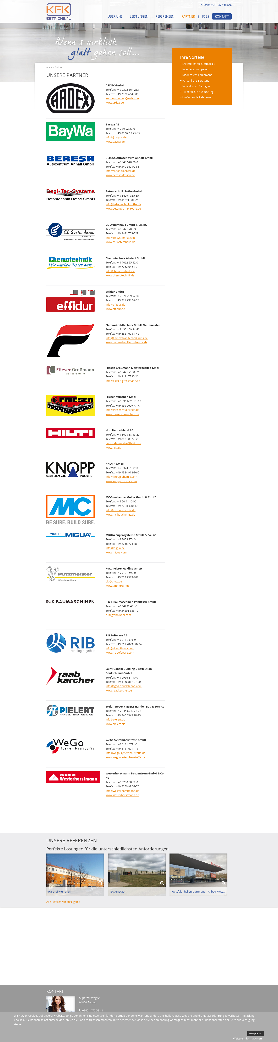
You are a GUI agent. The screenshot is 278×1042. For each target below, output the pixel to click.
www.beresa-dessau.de (120, 175)
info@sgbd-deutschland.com (124, 686)
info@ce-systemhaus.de (121, 238)
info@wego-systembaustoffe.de (125, 753)
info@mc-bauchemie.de (121, 510)
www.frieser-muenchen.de (122, 414)
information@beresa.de (120, 171)
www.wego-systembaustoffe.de (125, 757)
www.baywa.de (115, 141)
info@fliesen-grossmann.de (123, 381)
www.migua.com (116, 552)
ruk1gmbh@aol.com (118, 615)
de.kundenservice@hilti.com (123, 443)
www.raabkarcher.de (119, 690)
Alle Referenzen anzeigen (62, 902)
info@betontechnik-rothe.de (123, 204)
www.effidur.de (115, 309)
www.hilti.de (113, 447)
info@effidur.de (115, 304)
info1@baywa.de (116, 137)
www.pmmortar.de (117, 586)
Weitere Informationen (247, 1038)
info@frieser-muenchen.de (122, 410)
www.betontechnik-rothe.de (123, 208)
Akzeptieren (255, 1033)
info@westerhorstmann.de (122, 791)
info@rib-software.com (120, 648)
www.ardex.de (115, 102)
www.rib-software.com (120, 652)
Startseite (209, 5)
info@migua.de (115, 548)
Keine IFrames (139, 946)
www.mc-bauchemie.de (120, 514)
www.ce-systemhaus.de (120, 242)
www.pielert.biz (115, 724)
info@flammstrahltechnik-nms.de (126, 338)
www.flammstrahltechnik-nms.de (126, 342)
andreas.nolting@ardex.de (122, 98)
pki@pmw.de (114, 581)
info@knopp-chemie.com (121, 476)
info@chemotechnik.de (120, 271)
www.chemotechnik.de (120, 275)
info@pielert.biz (115, 719)
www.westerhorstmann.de (122, 795)
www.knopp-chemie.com (121, 481)
